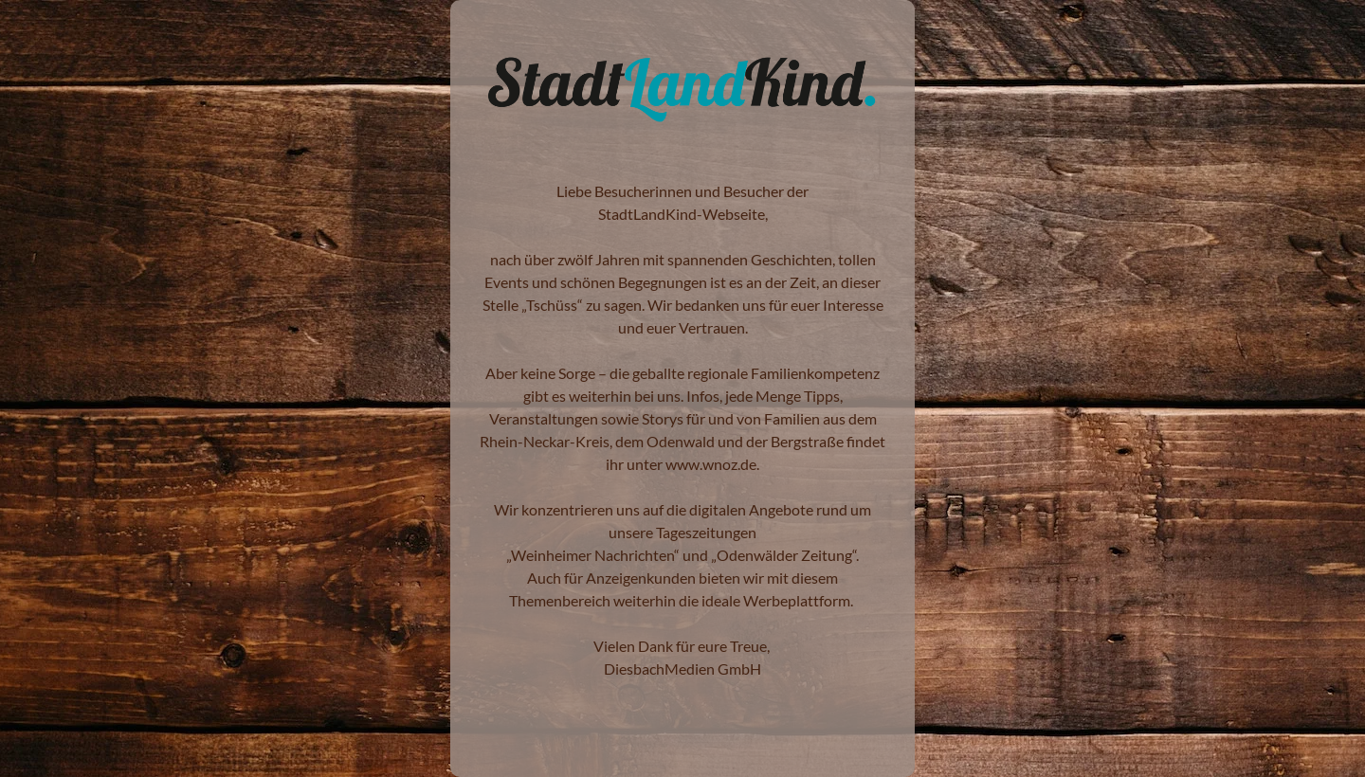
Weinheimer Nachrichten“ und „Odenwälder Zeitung (681, 555)
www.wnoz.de (710, 464)
